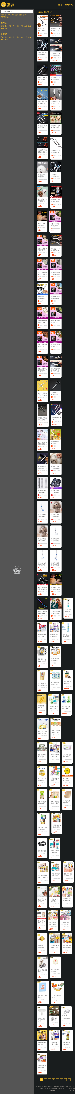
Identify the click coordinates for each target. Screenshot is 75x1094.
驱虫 (2, 15)
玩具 (10, 26)
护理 (22, 26)
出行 (6, 39)
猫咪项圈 (7, 15)
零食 (6, 26)
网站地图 (70, 1088)
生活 (25, 26)
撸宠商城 (69, 5)
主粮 (2, 26)
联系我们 (73, 1088)
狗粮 (20, 15)
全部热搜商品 (5, 17)
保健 (18, 26)
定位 (16, 15)
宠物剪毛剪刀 (48, 12)
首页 (60, 5)
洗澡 (29, 26)
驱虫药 (25, 15)
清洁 (14, 26)
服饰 (2, 28)
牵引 (6, 28)
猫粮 (13, 15)
